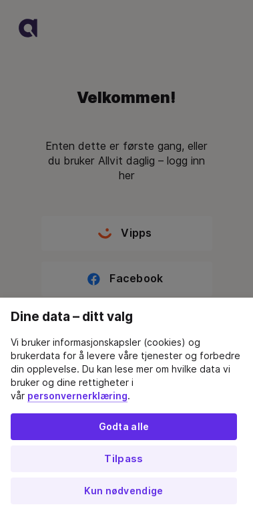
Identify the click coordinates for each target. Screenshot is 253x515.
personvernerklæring (77, 396)
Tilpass (123, 459)
